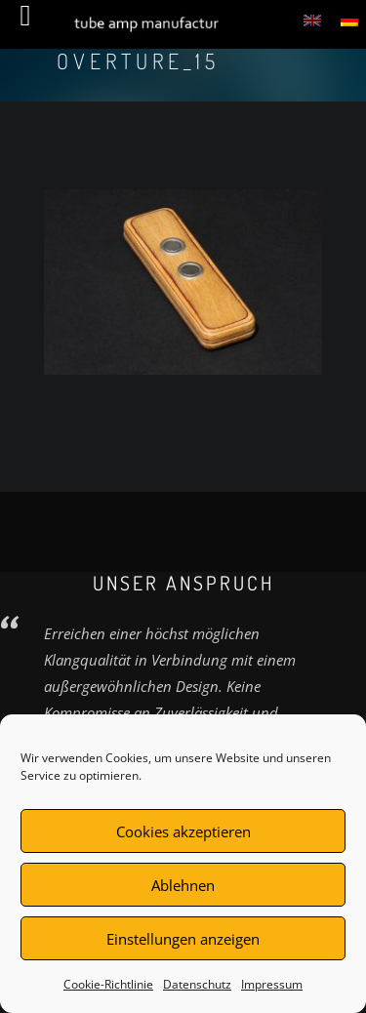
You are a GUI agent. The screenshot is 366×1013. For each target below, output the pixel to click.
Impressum (272, 984)
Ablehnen (183, 885)
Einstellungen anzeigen (183, 939)
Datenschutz (197, 984)
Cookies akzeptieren (183, 831)
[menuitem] (312, 19)
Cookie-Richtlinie (108, 984)
